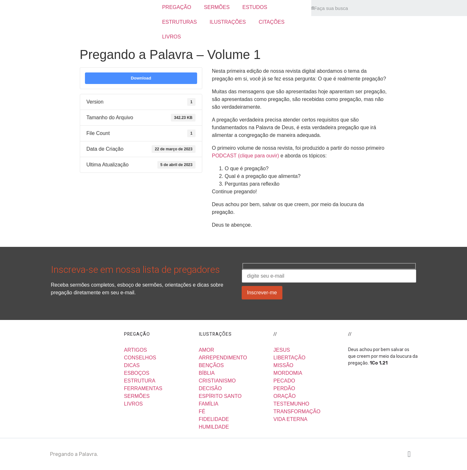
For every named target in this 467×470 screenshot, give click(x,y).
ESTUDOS (254, 7)
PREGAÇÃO (176, 7)
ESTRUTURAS (179, 22)
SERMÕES (216, 7)
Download (141, 78)
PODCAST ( (226, 155)
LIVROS (171, 36)
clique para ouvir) (260, 155)
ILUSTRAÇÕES (228, 22)
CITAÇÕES (272, 22)
